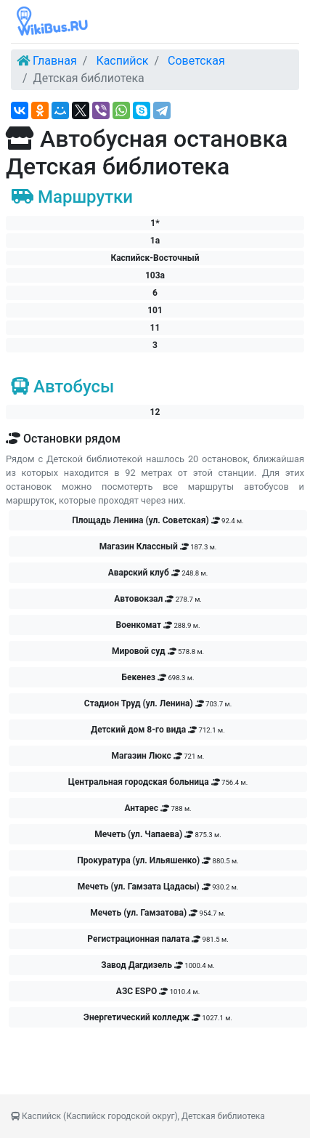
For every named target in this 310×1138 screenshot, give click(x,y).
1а (155, 240)
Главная (55, 61)
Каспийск (122, 61)
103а (155, 275)
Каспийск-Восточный (154, 258)
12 (155, 412)
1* (154, 223)
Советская (196, 61)
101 (155, 310)
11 (155, 328)
